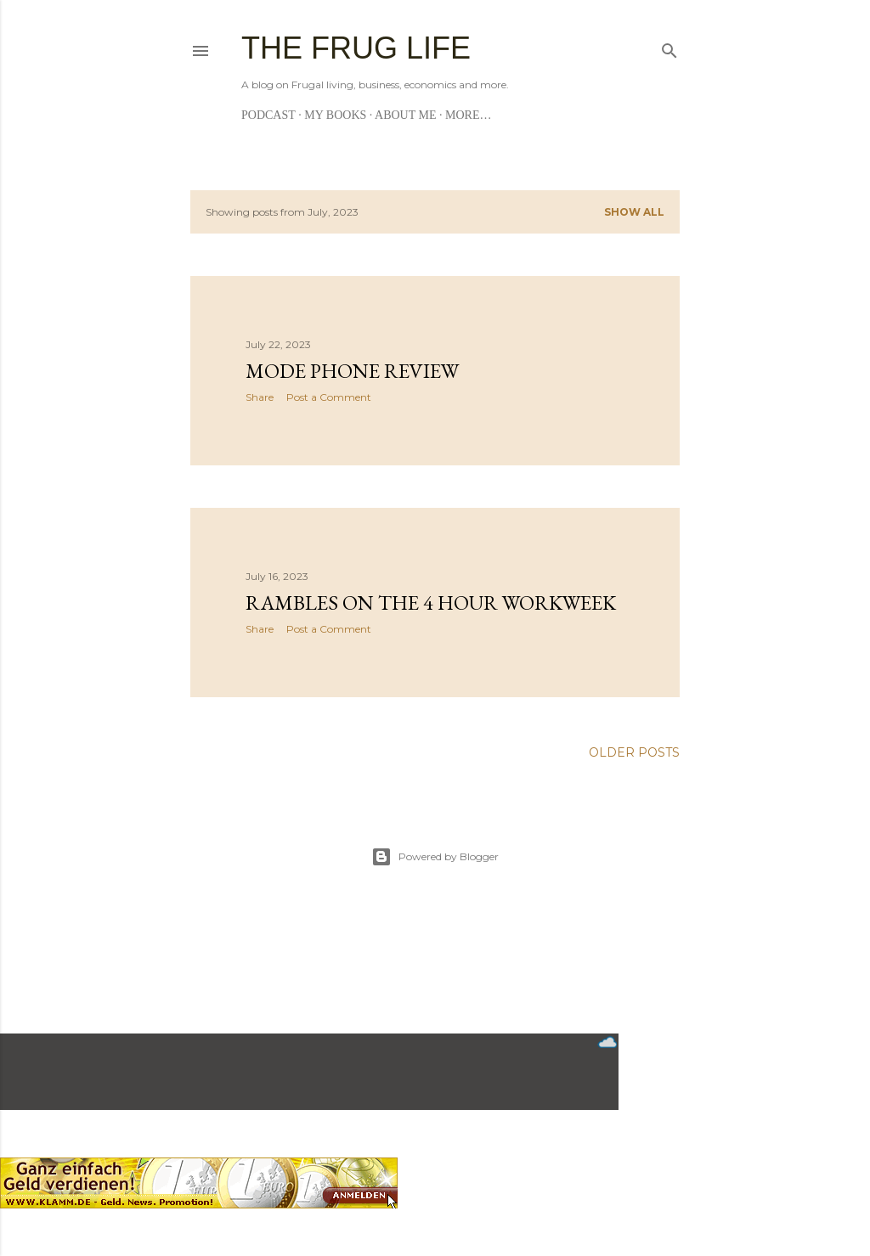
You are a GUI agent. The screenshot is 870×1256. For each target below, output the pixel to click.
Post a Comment (328, 397)
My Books (335, 115)
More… (468, 115)
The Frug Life (356, 48)
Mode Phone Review (352, 371)
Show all (634, 212)
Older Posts (634, 752)
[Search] (669, 47)
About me (405, 115)
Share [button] (260, 397)
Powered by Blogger (435, 857)
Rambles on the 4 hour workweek (431, 602)
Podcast (268, 115)
